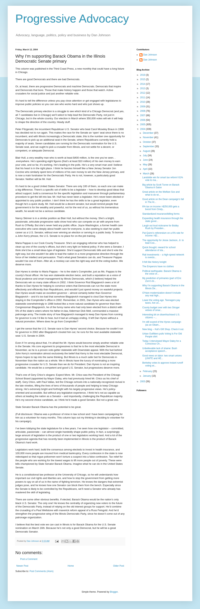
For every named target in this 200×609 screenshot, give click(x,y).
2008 (143, 111)
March (146, 173)
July (145, 155)
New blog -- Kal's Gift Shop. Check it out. (163, 329)
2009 (143, 106)
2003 (143, 381)
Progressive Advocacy (72, 18)
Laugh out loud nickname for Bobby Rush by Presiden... (160, 227)
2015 (143, 79)
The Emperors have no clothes (158, 266)
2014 (143, 84)
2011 (143, 97)
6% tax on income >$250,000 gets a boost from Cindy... (160, 208)
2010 (143, 102)
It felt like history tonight (154, 262)
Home (71, 565)
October (147, 142)
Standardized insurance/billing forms (160, 214)
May (145, 164)
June (145, 160)
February (148, 371)
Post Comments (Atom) (41, 571)
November (148, 137)
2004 (143, 129)
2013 (143, 88)
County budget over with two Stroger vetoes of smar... (161, 309)
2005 (143, 124)
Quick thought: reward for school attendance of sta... (159, 248)
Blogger (114, 592)
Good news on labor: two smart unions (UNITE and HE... (162, 357)
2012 (143, 93)
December (148, 133)
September (149, 146)
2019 (143, 75)
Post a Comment (28, 559)
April (145, 169)
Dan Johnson (150, 54)
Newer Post (22, 565)
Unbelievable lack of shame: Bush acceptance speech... (159, 349)
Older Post (118, 565)
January (147, 376)
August (147, 151)
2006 (143, 120)
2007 (143, 115)
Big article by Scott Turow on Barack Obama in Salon (160, 186)
